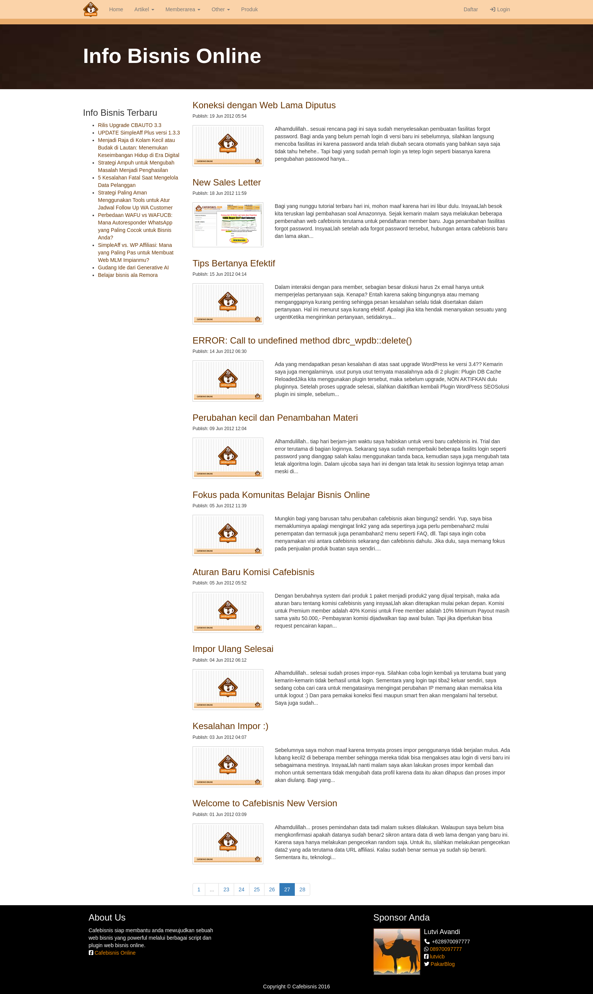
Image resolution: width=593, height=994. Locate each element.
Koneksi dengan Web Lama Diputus (264, 105)
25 (257, 889)
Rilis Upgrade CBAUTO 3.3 (129, 125)
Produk (249, 9)
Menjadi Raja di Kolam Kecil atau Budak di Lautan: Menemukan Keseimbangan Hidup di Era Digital (138, 147)
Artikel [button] (144, 9)
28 (302, 889)
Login (499, 9)
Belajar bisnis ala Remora (128, 275)
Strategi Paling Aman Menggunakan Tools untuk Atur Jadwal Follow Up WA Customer (135, 200)
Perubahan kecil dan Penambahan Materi (275, 418)
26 (272, 889)
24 (242, 889)
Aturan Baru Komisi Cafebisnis (253, 572)
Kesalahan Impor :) (231, 726)
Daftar (470, 9)
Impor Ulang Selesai (233, 649)
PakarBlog (442, 964)
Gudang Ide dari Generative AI (133, 268)
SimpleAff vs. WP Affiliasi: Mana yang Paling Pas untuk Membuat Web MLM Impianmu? (136, 252)
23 (226, 889)
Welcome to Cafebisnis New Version (265, 803)
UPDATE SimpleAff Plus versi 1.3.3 (139, 133)
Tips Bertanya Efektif (234, 263)
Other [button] (221, 9)
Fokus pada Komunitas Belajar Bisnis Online (281, 495)
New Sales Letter (227, 182)
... (212, 889)
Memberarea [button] (183, 9)
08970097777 (446, 949)
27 (289, 888)
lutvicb (437, 957)
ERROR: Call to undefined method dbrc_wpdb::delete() (302, 340)
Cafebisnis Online (115, 953)
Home (116, 9)
